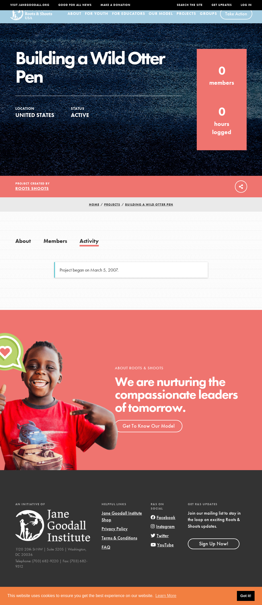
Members (55, 247)
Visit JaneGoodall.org (29, 5)
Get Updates (222, 5)
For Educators (128, 19)
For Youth (96, 19)
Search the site (190, 5)
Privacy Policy (115, 535)
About (74, 19)
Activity (89, 247)
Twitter (160, 542)
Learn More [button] (165, 595)
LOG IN (246, 5)
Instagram (163, 532)
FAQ (106, 553)
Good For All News (75, 5)
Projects (186, 19)
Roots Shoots (32, 194)
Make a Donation (115, 5)
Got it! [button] (245, 596)
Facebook (163, 523)
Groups (208, 19)
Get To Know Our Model (148, 432)
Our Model (161, 19)
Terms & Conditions (119, 544)
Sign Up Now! (213, 549)
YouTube (162, 551)
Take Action (236, 20)
